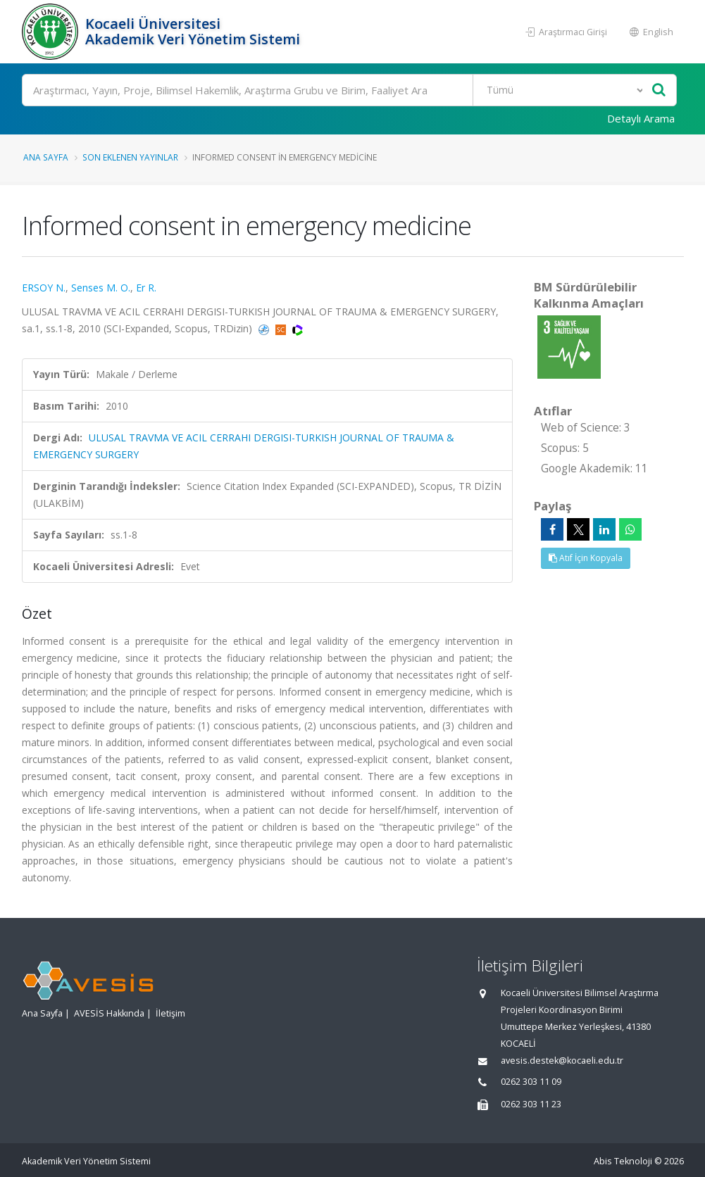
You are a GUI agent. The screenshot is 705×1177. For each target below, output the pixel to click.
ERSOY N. (43, 287)
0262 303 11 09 (531, 1082)
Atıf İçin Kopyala (586, 558)
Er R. (146, 287)
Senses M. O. (100, 287)
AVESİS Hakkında (109, 1013)
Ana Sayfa (45, 157)
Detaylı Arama (641, 118)
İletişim (170, 1013)
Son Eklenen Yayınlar (130, 157)
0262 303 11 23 (531, 1104)
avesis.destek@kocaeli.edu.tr (562, 1060)
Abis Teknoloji (623, 1161)
